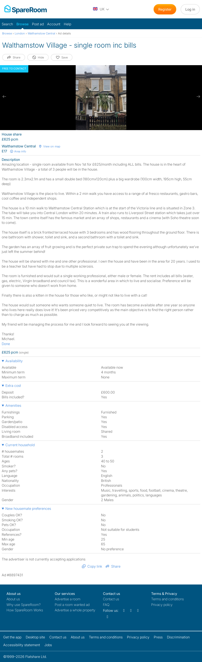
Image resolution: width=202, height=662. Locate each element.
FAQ (106, 604)
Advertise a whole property (75, 610)
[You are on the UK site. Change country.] (101, 9)
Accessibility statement (21, 645)
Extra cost (13, 385)
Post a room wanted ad (72, 604)
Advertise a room (67, 599)
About (13, 599)
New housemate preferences (28, 508)
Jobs (48, 645)
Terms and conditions (167, 599)
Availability (14, 361)
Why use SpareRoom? (23, 604)
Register (165, 9)
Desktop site (35, 637)
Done (6, 344)
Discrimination (178, 637)
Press (158, 637)
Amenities (13, 405)
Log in (190, 9)
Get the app (12, 637)
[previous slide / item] (4, 96)
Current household (20, 445)
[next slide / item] (197, 96)
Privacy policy (162, 604)
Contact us (111, 599)
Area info (18, 151)
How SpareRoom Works (24, 610)
